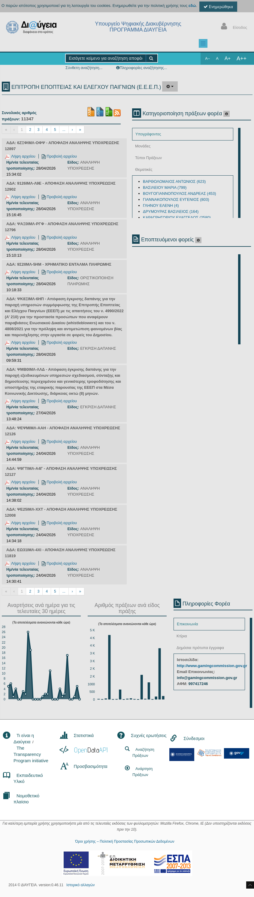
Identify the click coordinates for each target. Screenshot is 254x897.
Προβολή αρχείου (59, 156)
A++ (241, 59)
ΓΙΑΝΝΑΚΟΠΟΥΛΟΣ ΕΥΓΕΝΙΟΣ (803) (176, 199)
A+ (228, 58)
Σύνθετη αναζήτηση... (83, 67)
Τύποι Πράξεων (148, 158)
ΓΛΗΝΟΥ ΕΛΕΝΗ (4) (161, 205)
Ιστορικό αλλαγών (80, 885)
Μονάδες (142, 146)
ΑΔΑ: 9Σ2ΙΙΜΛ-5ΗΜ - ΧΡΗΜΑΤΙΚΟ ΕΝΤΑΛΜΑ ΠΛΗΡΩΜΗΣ (58, 264)
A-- (207, 58)
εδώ (192, 5)
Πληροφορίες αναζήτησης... (143, 67)
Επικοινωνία (187, 624)
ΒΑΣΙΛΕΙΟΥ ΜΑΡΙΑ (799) (164, 187)
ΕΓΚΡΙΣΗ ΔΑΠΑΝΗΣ (98, 348)
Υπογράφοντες (148, 134)
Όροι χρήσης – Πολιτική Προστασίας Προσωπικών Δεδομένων (124, 841)
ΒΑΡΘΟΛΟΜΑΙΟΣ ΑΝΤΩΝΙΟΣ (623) (174, 181)
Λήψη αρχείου (20, 156)
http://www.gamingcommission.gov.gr (212, 665)
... (63, 130)
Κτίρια (182, 636)
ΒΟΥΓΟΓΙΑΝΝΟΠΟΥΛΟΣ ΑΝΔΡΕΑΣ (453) (179, 193)
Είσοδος (232, 27)
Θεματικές (144, 169)
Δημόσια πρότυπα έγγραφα (200, 647)
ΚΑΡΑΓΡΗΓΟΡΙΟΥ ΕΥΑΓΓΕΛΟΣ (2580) (177, 217)
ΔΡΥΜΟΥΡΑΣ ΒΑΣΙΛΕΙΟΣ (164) (170, 211)
